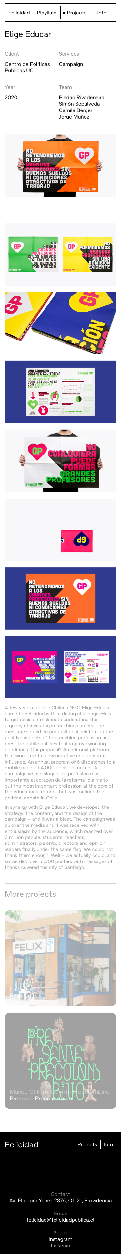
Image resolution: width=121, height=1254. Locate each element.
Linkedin (60, 1245)
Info (101, 12)
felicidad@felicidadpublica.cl (61, 1219)
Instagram (61, 1239)
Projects (76, 12)
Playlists (46, 12)
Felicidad (19, 12)
